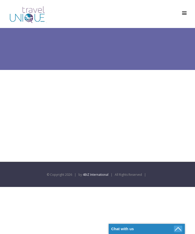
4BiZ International (95, 174)
